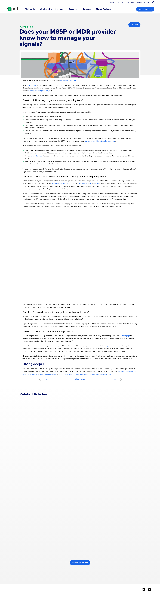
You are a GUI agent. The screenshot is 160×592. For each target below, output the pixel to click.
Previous (42, 378)
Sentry (69, 183)
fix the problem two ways (112, 346)
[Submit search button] (153, 2)
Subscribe (134, 25)
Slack (97, 183)
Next (120, 378)
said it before (32, 85)
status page (126, 335)
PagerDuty (62, 183)
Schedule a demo (143, 2)
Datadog (54, 183)
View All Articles (78, 562)
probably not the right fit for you (39, 90)
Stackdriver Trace (85, 183)
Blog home (80, 378)
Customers (130, 2)
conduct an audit (37, 156)
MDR (24, 80)
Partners (120, 2)
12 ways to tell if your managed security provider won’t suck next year (86, 374)
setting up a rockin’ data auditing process (100, 141)
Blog (112, 2)
